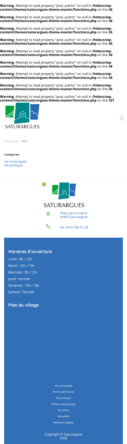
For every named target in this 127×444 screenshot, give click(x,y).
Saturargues (11, 141)
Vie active (63, 410)
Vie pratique (13, 165)
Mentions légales (63, 422)
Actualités (63, 416)
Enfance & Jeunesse (63, 404)
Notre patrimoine (63, 392)
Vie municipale (15, 161)
